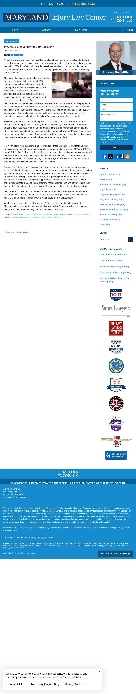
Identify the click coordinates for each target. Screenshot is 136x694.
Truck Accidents (16, 217)
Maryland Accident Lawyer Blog (114, 267)
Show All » (104, 221)
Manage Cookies (40, 531)
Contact (81, 30)
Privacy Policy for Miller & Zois (63, 475)
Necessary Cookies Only (45, 684)
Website (46, 30)
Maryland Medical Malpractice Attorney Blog (113, 274)
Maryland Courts (109, 197)
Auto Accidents (18, 214)
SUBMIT (116, 147)
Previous (9, 232)
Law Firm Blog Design (120, 547)
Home (15, 30)
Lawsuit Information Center (112, 250)
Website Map (96, 475)
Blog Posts (108, 475)
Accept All (16, 684)
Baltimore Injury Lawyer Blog (112, 262)
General (105, 179)
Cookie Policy (27, 531)
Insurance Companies (32, 214)
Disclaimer (43, 475)
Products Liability (109, 211)
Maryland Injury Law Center (54, 17)
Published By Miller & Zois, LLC (122, 17)
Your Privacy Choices (12, 531)
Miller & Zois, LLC (32, 547)
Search (130, 235)
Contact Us (83, 475)
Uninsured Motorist (31, 217)
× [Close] (100, 671)
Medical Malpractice (76, 214)
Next (26, 232)
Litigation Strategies (59, 214)
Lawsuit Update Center (110, 256)
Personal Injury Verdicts (112, 207)
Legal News (46, 214)
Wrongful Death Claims (51, 217)
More (130, 30)
